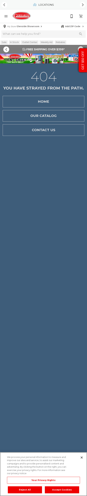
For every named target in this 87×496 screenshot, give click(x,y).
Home (43, 101)
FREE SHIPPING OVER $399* (43, 49)
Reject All (25, 489)
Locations (43, 4)
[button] (6, 16)
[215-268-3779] (72, 16)
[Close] (81, 457)
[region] (43, 474)
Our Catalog (43, 115)
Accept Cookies (62, 489)
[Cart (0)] (81, 16)
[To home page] (21, 16)
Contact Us (43, 130)
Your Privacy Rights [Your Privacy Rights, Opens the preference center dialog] (43, 480)
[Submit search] (80, 34)
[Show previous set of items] (4, 5)
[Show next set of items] (82, 5)
